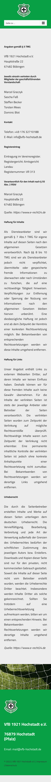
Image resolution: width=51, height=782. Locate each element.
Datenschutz (11, 765)
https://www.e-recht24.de (29, 212)
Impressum (42, 761)
